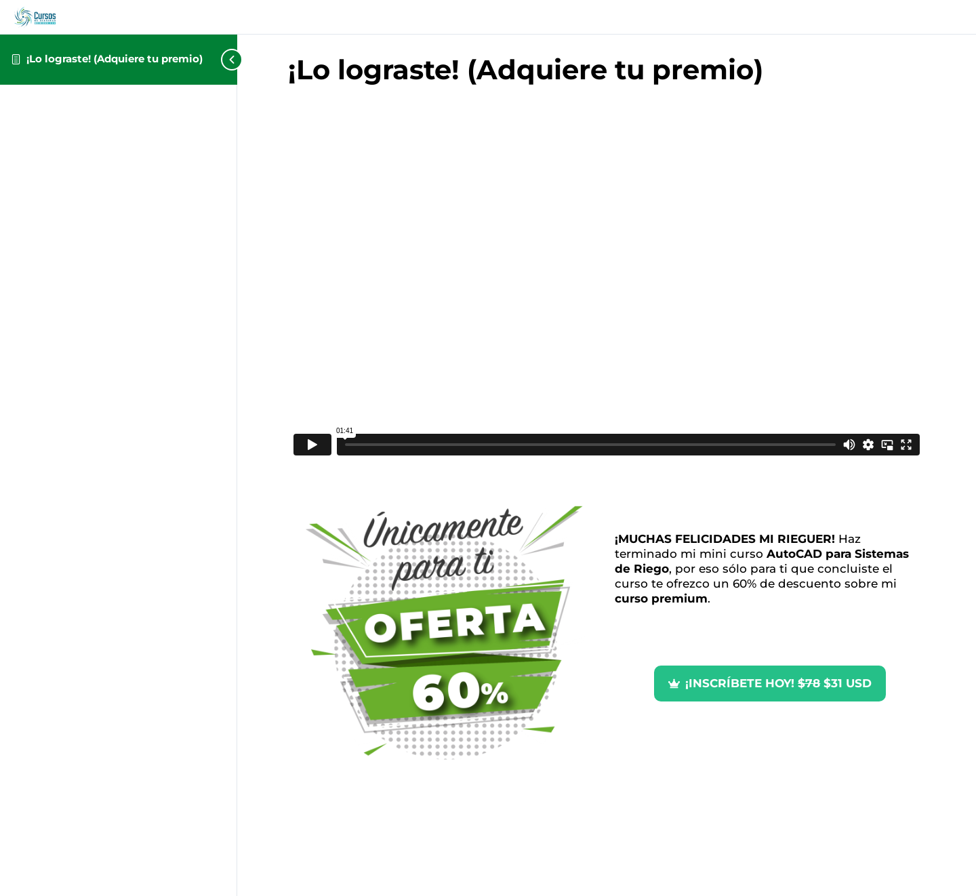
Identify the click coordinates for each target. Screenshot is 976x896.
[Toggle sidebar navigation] (210, 59)
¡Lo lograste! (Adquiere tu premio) (114, 58)
